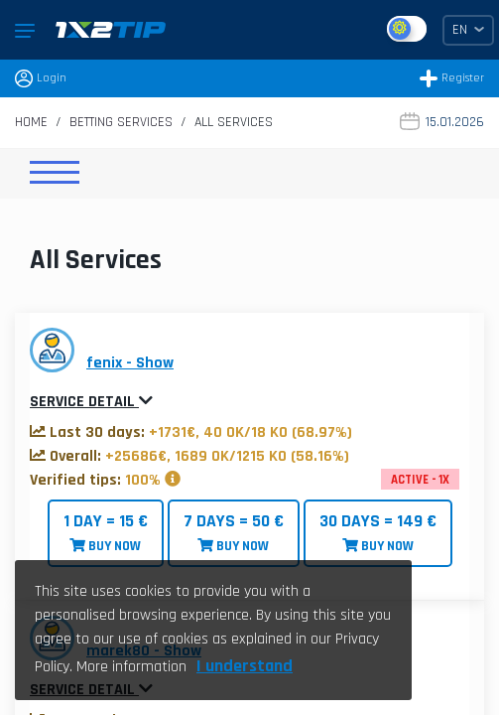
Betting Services (121, 122)
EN (468, 30)
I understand (244, 665)
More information (131, 666)
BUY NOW (105, 532)
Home (31, 122)
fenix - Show (130, 363)
